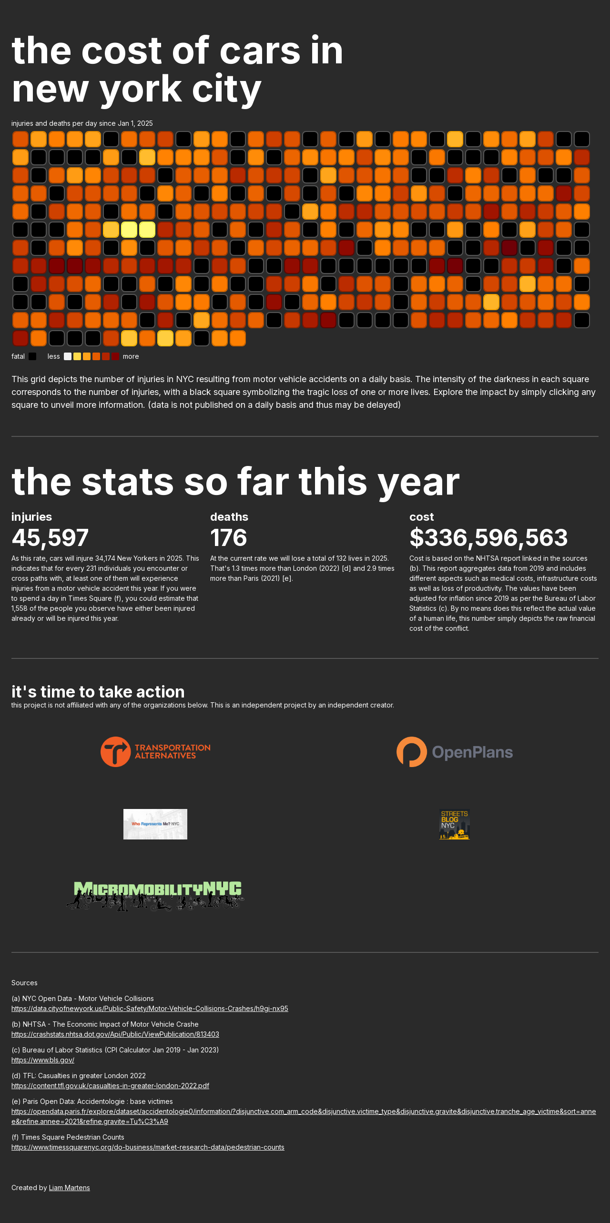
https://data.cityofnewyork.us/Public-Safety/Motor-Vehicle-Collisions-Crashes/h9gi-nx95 (149, 1008)
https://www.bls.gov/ (42, 1060)
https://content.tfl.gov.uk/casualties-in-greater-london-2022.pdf (110, 1085)
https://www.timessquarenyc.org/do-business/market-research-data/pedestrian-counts (148, 1147)
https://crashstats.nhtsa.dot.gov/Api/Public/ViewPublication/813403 (115, 1034)
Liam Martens (69, 1187)
